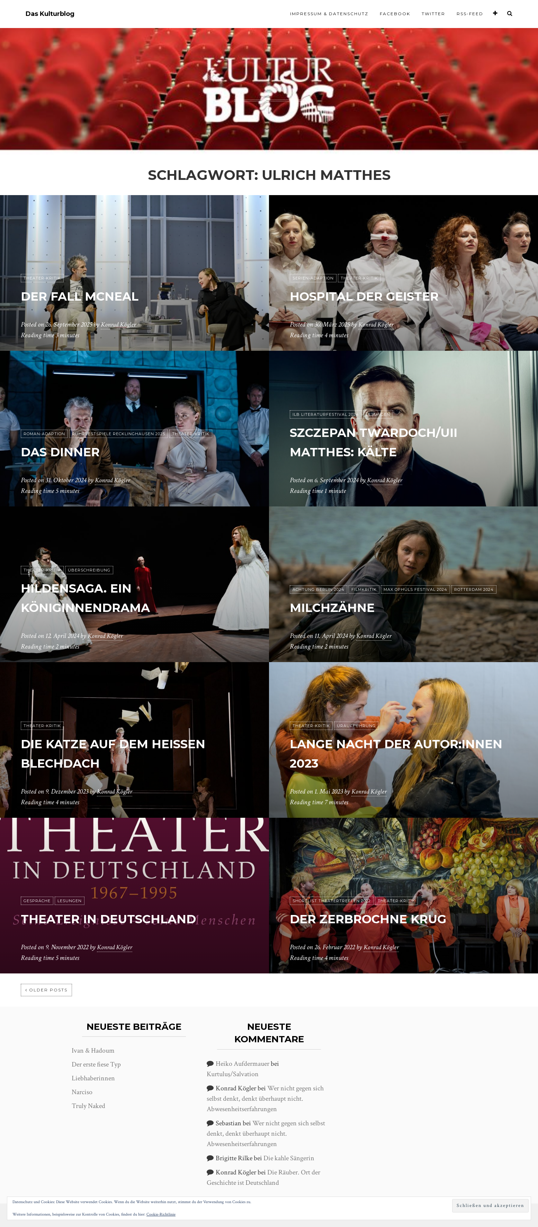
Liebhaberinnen (93, 1078)
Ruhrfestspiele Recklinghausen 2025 (118, 434)
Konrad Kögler (119, 324)
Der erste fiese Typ (96, 1064)
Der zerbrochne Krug (381, 918)
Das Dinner (67, 451)
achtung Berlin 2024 (318, 589)
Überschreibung (89, 570)
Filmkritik (364, 589)
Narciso (82, 1092)
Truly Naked (88, 1105)
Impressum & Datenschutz (329, 13)
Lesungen (378, 414)
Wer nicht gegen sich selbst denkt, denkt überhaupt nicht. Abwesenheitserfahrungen (265, 1099)
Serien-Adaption (313, 278)
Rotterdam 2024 (474, 589)
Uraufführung (356, 726)
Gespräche (37, 901)
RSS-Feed (470, 13)
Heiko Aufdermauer (242, 1063)
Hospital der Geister (376, 295)
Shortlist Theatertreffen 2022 (332, 901)
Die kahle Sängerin (288, 1158)
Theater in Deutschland (122, 918)
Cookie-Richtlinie (161, 1214)
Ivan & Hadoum (93, 1050)
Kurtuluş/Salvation (233, 1074)
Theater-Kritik (42, 278)
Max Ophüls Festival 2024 (415, 589)
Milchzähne (339, 607)
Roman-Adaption (44, 434)
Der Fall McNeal (89, 295)
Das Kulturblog (50, 14)
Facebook (395, 13)
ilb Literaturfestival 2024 (326, 414)
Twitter (433, 13)
